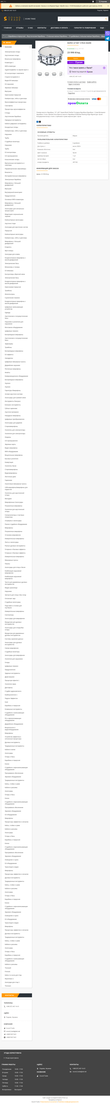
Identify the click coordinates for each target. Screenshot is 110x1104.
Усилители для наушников (14, 659)
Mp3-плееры (9, 250)
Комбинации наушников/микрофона (13, 577)
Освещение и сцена (11, 860)
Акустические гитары (12, 55)
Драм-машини (9, 677)
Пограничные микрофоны (13, 506)
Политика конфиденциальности (68, 1102)
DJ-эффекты (9, 354)
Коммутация (9, 462)
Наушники (8, 134)
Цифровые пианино (11, 331)
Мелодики (8, 498)
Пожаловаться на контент (48, 1102)
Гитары (7, 662)
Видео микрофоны (11, 448)
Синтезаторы (9, 615)
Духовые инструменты (12, 742)
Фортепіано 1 (9, 979)
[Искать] (106, 19)
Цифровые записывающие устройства (14, 308)
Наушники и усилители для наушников (14, 323)
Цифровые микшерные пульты (15, 362)
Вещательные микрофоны (14, 455)
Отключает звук (10, 598)
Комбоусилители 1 (11, 695)
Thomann (8, 986)
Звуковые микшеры (11, 88)
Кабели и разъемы (11, 787)
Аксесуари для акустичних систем (16, 227)
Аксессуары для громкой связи (15, 397)
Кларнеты (8, 247)
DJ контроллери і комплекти (14, 73)
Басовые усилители (11, 459)
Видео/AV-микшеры (11, 80)
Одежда (7, 312)
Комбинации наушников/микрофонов (13, 572)
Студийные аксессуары (13, 602)
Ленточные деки (10, 476)
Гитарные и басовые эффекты (15, 549)
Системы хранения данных (14, 639)
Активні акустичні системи (13, 394)
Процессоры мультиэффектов (15, 109)
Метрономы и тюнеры (12, 267)
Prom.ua (65, 1098)
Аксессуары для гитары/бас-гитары (14, 629)
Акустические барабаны (36, 36)
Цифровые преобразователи (14, 419)
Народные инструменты (13, 120)
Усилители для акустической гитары (14, 510)
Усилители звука (10, 684)
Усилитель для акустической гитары (14, 494)
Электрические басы (12, 263)
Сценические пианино (12, 298)
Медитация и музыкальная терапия (14, 215)
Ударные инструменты (12, 673)
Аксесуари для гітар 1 (12, 982)
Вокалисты (8, 172)
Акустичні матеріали (12, 412)
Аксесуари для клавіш (12, 254)
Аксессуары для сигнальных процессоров (14, 210)
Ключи (7, 764)
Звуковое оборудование (13, 777)
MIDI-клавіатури (10, 66)
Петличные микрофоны (13, 369)
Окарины (8, 437)
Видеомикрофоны (11, 473)
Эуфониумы (9, 344)
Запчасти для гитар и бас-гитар (15, 595)
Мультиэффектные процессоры (15, 102)
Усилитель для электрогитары (15, 430)
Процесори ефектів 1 (12, 680)
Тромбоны (8, 290)
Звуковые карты (10, 444)
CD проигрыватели (11, 156)
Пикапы (7, 564)
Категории (8, 47)
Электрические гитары (12, 52)
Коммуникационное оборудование (16, 376)
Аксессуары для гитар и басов (15, 567)
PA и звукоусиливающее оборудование (13, 719)
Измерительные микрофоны (14, 538)
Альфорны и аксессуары (13, 520)
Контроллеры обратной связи (15, 274)
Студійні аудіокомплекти (13, 691)
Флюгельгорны (10, 294)
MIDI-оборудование (11, 451)
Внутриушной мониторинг (13, 192)
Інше (6, 702)
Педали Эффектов (11, 698)
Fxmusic (7, 971)
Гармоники (8, 480)
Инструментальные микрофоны (15, 176)
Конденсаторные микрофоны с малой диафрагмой (15, 259)
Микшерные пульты (11, 560)
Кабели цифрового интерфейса (15, 123)
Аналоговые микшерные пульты (15, 484)
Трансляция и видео (12, 867)
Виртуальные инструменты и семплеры (14, 164)
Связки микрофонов (11, 648)
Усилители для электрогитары (15, 433)
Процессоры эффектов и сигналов (16, 822)
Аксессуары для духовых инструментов (13, 643)
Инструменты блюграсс (13, 401)
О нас (30, 28)
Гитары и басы (10, 757)
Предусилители (10, 196)
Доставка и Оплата (59, 28)
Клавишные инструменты (13, 709)
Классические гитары (12, 159)
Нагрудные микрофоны (13, 415)
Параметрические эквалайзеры (15, 169)
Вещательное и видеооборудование (12, 728)
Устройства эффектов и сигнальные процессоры (13, 738)
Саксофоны (9, 105)
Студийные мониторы (12, 141)
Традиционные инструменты (14, 746)
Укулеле (7, 383)
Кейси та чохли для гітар (13, 975)
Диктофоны (9, 687)
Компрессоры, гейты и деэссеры (16, 98)
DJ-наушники (9, 84)
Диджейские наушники (12, 365)
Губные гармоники (11, 408)
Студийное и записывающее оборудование (14, 714)
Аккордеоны (9, 358)
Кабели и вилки (10, 749)
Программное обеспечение (14, 773)
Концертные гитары (11, 127)
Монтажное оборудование (14, 327)
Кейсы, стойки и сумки (12, 784)
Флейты (7, 372)
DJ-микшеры (9, 270)
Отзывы (19, 28)
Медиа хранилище (11, 588)
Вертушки (8, 91)
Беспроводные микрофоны (14, 334)
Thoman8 (8, 968)
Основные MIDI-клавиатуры (14, 199)
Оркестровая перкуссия (13, 95)
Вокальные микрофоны (13, 59)
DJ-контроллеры (10, 152)
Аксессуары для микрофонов (15, 618)
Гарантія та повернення (85, 28)
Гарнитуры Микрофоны (13, 390)
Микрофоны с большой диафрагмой (13, 184)
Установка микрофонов (13, 535)
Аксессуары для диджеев (13, 423)
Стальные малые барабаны (57, 36)
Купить (75, 58)
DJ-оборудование (11, 814)
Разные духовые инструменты (15, 546)
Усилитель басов (10, 466)
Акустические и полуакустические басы (16, 317)
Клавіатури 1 (9, 62)
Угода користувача (12, 1058)
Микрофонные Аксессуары (14, 502)
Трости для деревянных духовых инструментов (16, 583)
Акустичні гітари (10, 223)
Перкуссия (8, 231)
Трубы (7, 138)
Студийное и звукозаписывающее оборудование (16, 768)
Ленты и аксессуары (12, 542)
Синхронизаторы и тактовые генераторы (14, 516)
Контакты (41, 28)
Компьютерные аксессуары (14, 220)
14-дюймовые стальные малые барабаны (84, 36)
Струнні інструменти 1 (12, 77)
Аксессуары (9, 753)
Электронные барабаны (13, 179)
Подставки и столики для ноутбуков (13, 607)
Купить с (75, 62)
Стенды (7, 113)
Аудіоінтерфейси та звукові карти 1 (17, 70)
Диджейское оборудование (14, 724)
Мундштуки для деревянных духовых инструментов (14, 634)
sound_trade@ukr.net (13, 1031)
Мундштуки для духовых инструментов (13, 623)
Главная (8, 28)
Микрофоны (9, 528)
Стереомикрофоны (11, 426)
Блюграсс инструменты (13, 405)
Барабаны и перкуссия (17, 36)
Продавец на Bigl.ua (55, 1100)
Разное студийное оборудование (16, 524)
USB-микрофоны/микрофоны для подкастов (16, 488)
